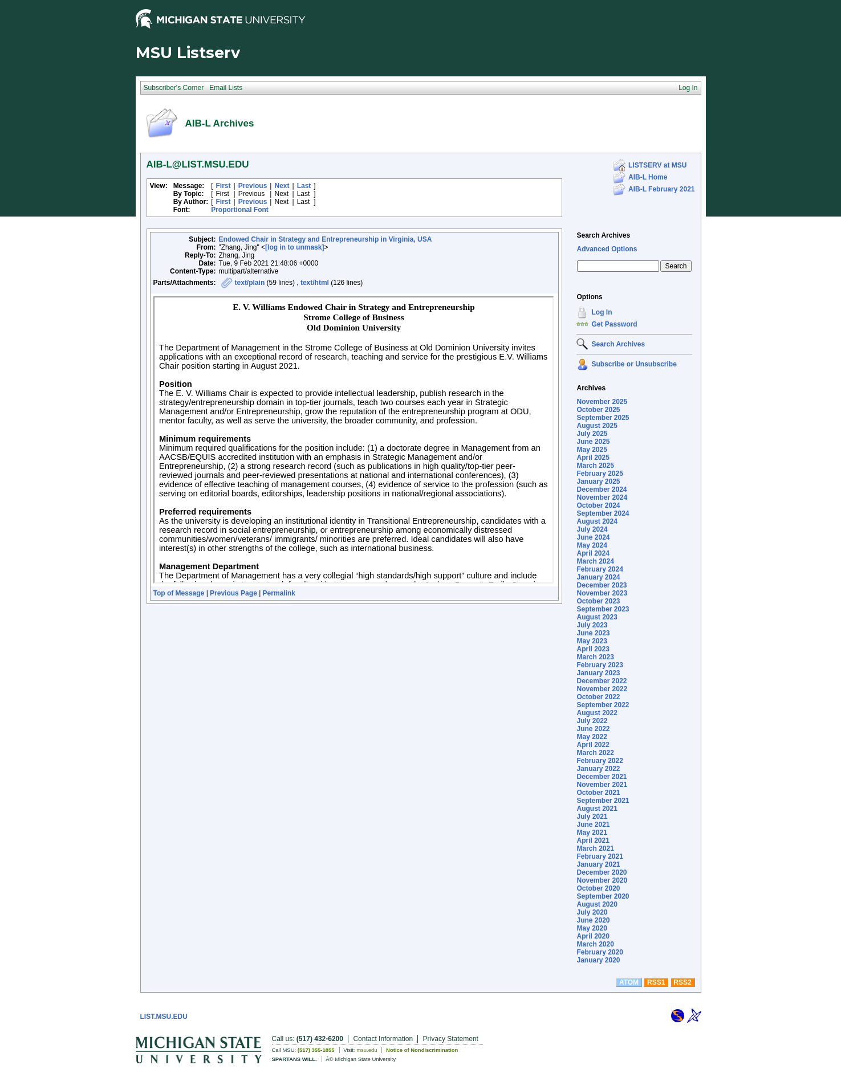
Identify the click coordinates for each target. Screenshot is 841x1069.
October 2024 (598, 505)
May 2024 (591, 545)
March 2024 (595, 561)
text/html (314, 283)
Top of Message (179, 593)
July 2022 (591, 721)
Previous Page (233, 593)
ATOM (629, 982)
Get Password (614, 324)
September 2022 (602, 705)
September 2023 (602, 609)
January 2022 (598, 769)
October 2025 (598, 410)
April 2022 (592, 745)
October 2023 (598, 601)
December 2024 (601, 489)
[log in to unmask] (294, 247)
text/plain (250, 283)
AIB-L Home (647, 177)
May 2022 (591, 737)
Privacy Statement (450, 1039)
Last (304, 186)
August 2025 (596, 426)
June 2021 (593, 825)
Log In (601, 312)
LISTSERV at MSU (657, 165)
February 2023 (599, 665)
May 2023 (591, 641)
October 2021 (598, 793)
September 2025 (602, 418)
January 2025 (598, 481)
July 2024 (591, 529)
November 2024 (601, 497)
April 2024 (592, 553)
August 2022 (596, 713)
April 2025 (592, 458)
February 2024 (599, 569)
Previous (252, 186)
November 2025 (601, 402)
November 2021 (601, 785)
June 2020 (593, 920)
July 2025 (591, 434)
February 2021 (599, 856)
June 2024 (593, 537)
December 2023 (601, 585)
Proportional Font (240, 210)
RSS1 (656, 982)
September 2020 (602, 896)
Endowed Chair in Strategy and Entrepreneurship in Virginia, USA (325, 239)
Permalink (279, 593)
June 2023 (593, 633)
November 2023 (601, 593)
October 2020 (598, 888)
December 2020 (601, 872)
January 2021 (598, 864)
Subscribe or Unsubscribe (633, 364)
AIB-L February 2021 (661, 189)
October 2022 (598, 697)
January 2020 (598, 960)
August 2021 (596, 809)
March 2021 (595, 848)
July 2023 (591, 625)
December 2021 (601, 777)
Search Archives (603, 235)
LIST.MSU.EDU (164, 1017)
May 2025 (591, 450)
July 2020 (591, 912)
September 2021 (602, 801)
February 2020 (599, 952)
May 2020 (591, 928)
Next (281, 186)
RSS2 (682, 982)
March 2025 (595, 466)
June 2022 (593, 729)
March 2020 (595, 944)
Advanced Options (606, 249)
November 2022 (601, 689)
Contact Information (383, 1039)
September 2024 (602, 513)
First (223, 186)
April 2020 (592, 936)
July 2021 (591, 817)
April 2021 (592, 840)
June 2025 (593, 442)
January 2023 (598, 673)
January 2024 (598, 577)
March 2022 (595, 753)
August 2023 (596, 617)
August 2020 (596, 904)
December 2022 (601, 681)
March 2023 (595, 657)
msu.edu (366, 1050)
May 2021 (591, 833)
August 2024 (596, 521)
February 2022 (599, 761)
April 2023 (592, 649)
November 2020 (601, 880)
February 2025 (599, 474)
